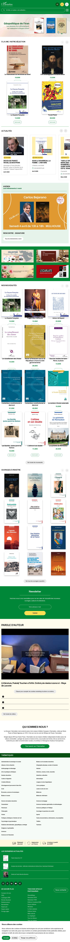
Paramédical (4, 808)
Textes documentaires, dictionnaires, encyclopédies (49, 821)
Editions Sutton (32, 914)
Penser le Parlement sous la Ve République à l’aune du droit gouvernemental (35, 363)
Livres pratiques (40, 789)
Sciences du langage (41, 804)
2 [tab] (59, 33)
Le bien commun (32, 912)
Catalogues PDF (5, 901)
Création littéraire (5, 785)
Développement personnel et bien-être (11, 789)
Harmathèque (31, 898)
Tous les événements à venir (13, 240)
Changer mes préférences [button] (28, 938)
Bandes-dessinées (6, 778)
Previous (61, 132)
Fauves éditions (32, 908)
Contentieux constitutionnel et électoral (12, 407)
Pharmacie (4, 811)
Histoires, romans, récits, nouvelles (45, 775)
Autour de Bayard (58, 320)
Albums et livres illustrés (7, 768)
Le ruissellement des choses (11, 361)
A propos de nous (6, 896)
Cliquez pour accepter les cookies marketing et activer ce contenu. (35, 657)
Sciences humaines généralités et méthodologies (49, 808)
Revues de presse (6, 903)
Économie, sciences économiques (10, 795)
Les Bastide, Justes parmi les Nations (12, 450)
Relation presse (5, 905)
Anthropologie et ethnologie (8, 772)
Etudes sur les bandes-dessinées (45, 765)
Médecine (38, 795)
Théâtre (38, 824)
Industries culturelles (41, 778)
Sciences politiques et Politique (44, 811)
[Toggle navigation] (67, 10)
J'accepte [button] (6, 938)
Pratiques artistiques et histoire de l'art (11, 821)
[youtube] (16, 887)
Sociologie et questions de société (45, 814)
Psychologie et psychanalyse (9, 824)
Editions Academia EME (34, 905)
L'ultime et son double (35, 449)
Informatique (39, 782)
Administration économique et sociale (11, 765)
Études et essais (5, 799)
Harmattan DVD (32, 901)
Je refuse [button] (14, 938)
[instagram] (3, 887)
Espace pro (4, 910)
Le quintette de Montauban (58, 449)
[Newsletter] (57, 4)
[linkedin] (11, 887)
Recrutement (4, 908)
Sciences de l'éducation (7, 838)
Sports (38, 818)
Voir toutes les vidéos (9, 717)
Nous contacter (61, 894)
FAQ (2, 899)
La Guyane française (17, 115)
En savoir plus (38, 170)
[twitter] (7, 887)
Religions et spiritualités (7, 831)
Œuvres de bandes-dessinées (9, 804)
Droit (2, 792)
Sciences (3, 835)
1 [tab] (57, 33)
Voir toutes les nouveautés (35, 466)
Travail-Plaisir (52, 115)
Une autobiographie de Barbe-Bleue (52, 74)
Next (65, 132)
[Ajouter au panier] (17, 123)
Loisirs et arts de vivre (42, 792)
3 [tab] (61, 33)
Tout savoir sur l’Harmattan (35, 750)
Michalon (30, 910)
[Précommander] (17, 82)
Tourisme (38, 828)
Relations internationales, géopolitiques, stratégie (14, 828)
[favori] (27, 71)
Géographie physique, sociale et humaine (47, 768)
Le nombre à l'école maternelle (58, 406)
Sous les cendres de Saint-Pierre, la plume (58, 362)
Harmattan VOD (32, 903)
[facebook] (20, 887)
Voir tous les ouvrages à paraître (35, 584)
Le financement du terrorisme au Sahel (18, 74)
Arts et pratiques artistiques (8, 775)
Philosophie (4, 814)
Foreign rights (5, 915)
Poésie (3, 818)
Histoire (38, 772)
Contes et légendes (6, 782)
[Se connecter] (62, 4)
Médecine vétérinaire (41, 799)
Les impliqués (31, 919)
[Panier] (67, 4)
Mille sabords (31, 917)
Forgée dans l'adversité (35, 320)
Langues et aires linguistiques (44, 785)
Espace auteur (5, 912)
